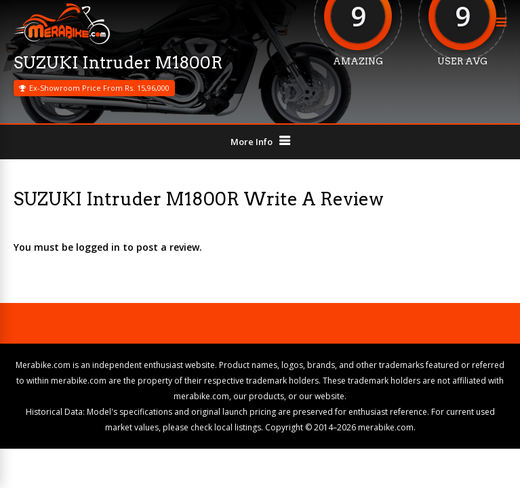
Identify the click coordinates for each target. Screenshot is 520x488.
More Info (252, 142)
